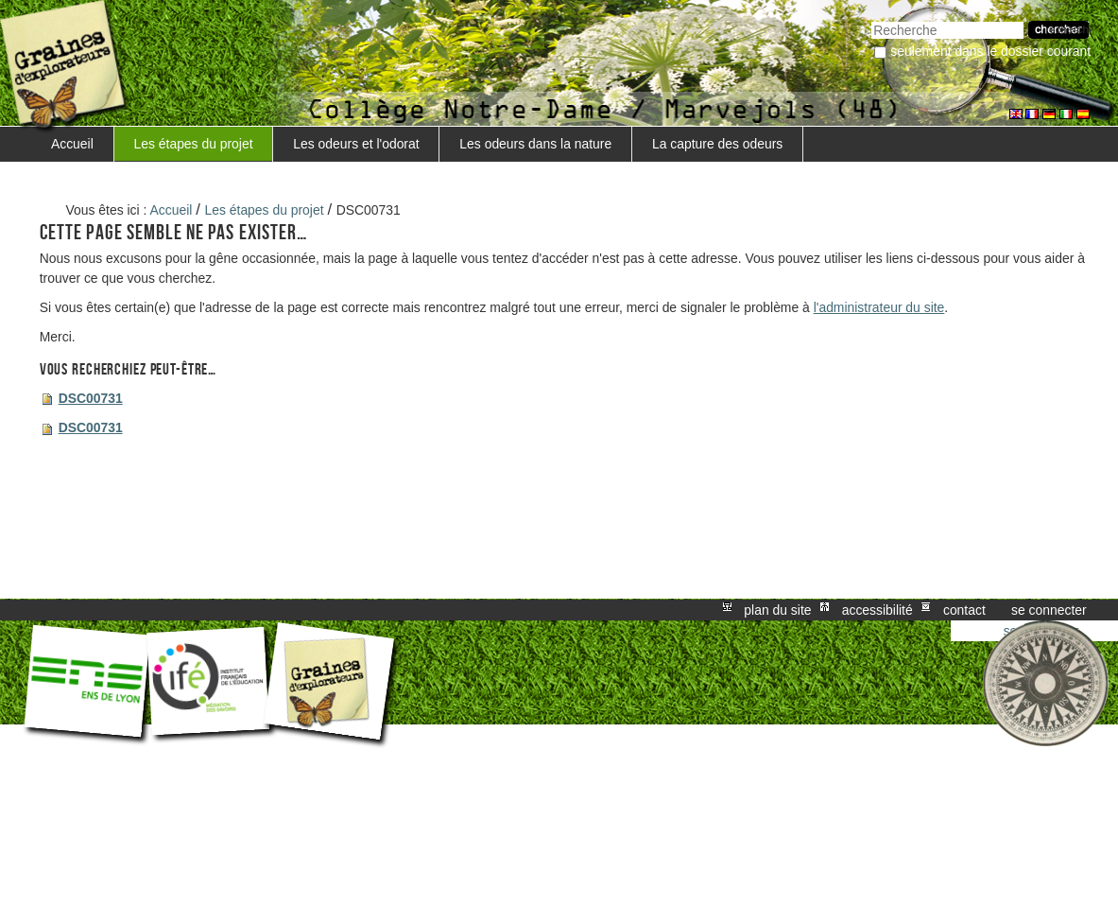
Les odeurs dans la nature (535, 143)
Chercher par (870, 19)
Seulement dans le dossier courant (990, 51)
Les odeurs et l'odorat (356, 143)
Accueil (72, 143)
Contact (964, 610)
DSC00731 (91, 398)
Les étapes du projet (193, 143)
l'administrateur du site (879, 307)
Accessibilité (877, 610)
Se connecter (1049, 610)
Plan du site (777, 610)
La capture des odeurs (717, 143)
